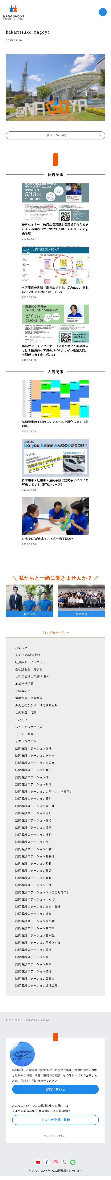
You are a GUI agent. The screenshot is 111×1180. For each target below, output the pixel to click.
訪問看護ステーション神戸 (33, 834)
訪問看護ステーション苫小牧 (35, 921)
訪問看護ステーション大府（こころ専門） (44, 791)
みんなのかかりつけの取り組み (36, 705)
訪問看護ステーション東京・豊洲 (38, 906)
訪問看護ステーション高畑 (33, 877)
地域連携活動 (24, 683)
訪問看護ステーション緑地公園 (36, 985)
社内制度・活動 (25, 712)
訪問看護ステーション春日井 (35, 806)
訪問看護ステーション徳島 (33, 913)
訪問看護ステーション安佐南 (35, 762)
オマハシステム (25, 741)
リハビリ (21, 719)
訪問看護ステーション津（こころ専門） (42, 892)
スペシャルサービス (29, 726)
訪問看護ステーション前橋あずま (38, 942)
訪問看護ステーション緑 (31, 956)
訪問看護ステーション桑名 (33, 820)
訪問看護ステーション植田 (33, 777)
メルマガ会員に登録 (55, 1120)
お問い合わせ (55, 1089)
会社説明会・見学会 (29, 669)
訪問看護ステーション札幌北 (35, 856)
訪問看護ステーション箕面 (33, 964)
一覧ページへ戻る (55, 135)
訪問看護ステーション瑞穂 (33, 949)
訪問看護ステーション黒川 (33, 813)
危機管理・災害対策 (29, 698)
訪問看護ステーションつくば (35, 899)
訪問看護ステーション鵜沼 (33, 784)
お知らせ (21, 647)
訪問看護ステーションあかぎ (35, 755)
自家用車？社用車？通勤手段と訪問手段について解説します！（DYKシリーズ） (55, 482)
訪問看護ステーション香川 (33, 798)
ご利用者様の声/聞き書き (32, 676)
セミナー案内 (24, 734)
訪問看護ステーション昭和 (33, 863)
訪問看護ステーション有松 (33, 770)
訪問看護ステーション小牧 (33, 849)
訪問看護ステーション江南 (33, 827)
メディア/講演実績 (27, 654)
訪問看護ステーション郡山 (33, 841)
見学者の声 (22, 691)
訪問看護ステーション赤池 (33, 748)
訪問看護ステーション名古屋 (35, 928)
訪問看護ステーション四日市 (35, 978)
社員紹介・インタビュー (31, 662)
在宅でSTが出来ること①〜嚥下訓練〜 (48, 539)
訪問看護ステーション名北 (33, 971)
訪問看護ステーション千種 (33, 885)
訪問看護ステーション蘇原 (33, 870)
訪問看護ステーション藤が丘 (35, 935)
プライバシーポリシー (55, 1136)
